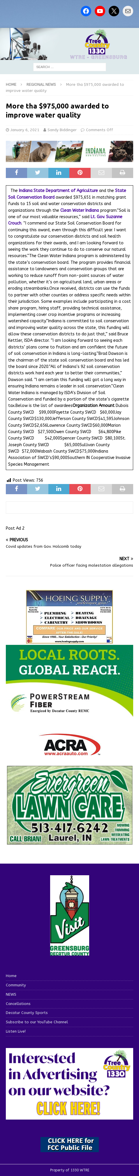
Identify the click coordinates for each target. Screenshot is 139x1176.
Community (16, 985)
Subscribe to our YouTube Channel (37, 1022)
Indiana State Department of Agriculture (58, 190)
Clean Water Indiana (79, 210)
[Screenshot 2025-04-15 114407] (69, 842)
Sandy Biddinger (62, 130)
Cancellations (18, 1003)
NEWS (11, 994)
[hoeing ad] (69, 640)
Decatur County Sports (27, 1012)
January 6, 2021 (24, 130)
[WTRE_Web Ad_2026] (69, 714)
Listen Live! (16, 1031)
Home (11, 976)
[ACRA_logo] (69, 752)
